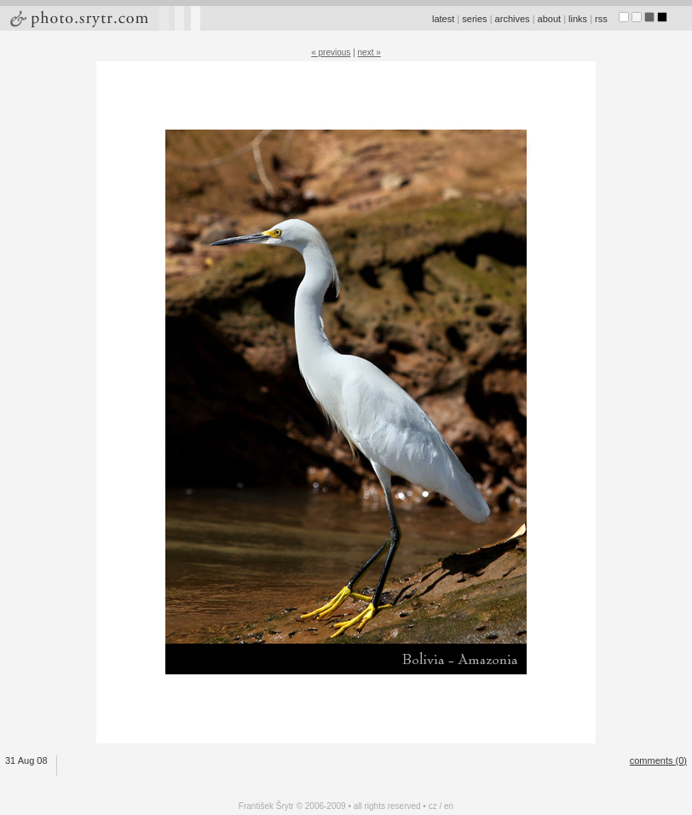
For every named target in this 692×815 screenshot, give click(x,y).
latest (443, 19)
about (550, 19)
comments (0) (658, 760)
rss (601, 19)
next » (369, 52)
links (577, 19)
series (474, 19)
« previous (330, 52)
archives (512, 19)
